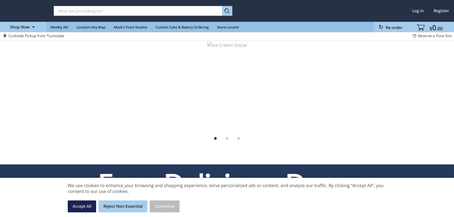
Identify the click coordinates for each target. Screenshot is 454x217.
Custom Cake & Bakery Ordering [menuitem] (181, 27)
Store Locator (228, 27)
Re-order (394, 28)
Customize (165, 206)
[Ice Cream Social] (227, 87)
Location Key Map (91, 27)
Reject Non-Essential (122, 206)
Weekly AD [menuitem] (59, 27)
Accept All (82, 206)
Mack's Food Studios (130, 27)
